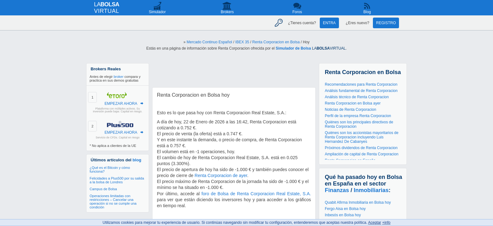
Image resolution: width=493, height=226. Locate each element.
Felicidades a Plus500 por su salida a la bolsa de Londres (117, 180)
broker (118, 76)
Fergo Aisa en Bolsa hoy (345, 209)
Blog (367, 12)
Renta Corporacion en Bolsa (276, 42)
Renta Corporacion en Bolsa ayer (352, 103)
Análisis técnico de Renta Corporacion (357, 97)
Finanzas (337, 190)
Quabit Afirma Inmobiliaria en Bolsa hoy (358, 202)
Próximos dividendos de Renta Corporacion (361, 148)
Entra (329, 23)
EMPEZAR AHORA (120, 103)
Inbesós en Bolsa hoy (343, 215)
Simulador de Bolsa (293, 48)
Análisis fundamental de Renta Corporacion (361, 91)
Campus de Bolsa (103, 189)
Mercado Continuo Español (209, 42)
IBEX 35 (242, 42)
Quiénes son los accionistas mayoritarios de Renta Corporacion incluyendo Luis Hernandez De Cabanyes (361, 137)
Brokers (227, 12)
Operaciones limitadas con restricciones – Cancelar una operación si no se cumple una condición (113, 201)
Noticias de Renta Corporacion (350, 109)
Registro (386, 23)
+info (386, 222)
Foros (297, 12)
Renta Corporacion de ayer (221, 175)
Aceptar (374, 222)
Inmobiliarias (371, 190)
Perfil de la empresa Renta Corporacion (358, 116)
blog (137, 160)
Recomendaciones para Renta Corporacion (361, 84)
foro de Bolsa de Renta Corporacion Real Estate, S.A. (256, 193)
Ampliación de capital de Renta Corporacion (361, 154)
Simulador (157, 12)
